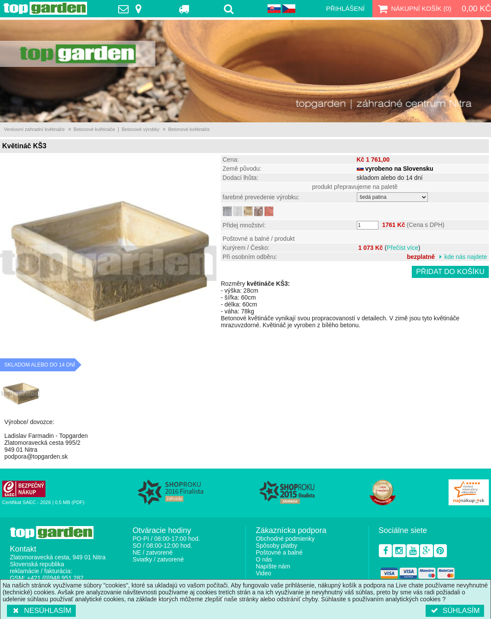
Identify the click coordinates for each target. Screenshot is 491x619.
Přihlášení (345, 8)
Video (263, 573)
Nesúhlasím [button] (41, 610)
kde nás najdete (465, 256)
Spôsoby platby (276, 545)
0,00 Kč (476, 8)
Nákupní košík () (413, 8)
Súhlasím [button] (455, 610)
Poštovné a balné (279, 552)
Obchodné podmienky (285, 538)
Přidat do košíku (450, 272)
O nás (264, 559)
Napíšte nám (273, 566)
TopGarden (45, 8)
